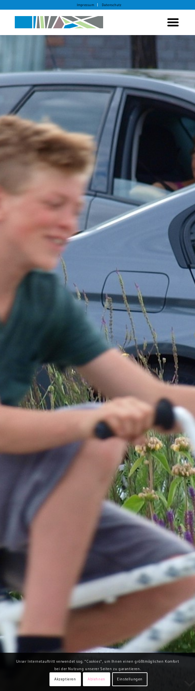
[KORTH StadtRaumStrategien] (81, 22)
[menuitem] (86, 4)
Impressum (85, 5)
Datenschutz (111, 5)
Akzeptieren (65, 679)
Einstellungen (130, 679)
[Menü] (170, 22)
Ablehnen (96, 679)
